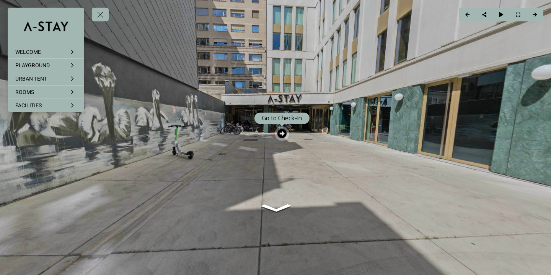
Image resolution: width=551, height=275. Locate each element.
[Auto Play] (501, 14)
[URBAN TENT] (46, 78)
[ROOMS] (46, 92)
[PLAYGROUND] (46, 65)
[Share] (484, 14)
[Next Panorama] (535, 14)
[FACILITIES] (46, 105)
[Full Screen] (518, 14)
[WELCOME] (46, 51)
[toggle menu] (100, 14)
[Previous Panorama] (467, 14)
